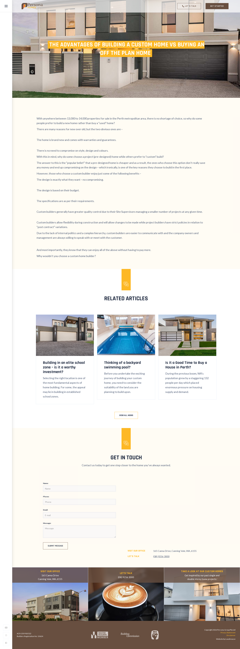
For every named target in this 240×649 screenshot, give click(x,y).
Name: (46, 483)
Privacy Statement (228, 632)
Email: (45, 510)
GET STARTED (217, 6)
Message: (47, 523)
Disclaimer (231, 635)
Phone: (46, 496)
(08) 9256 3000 (161, 556)
